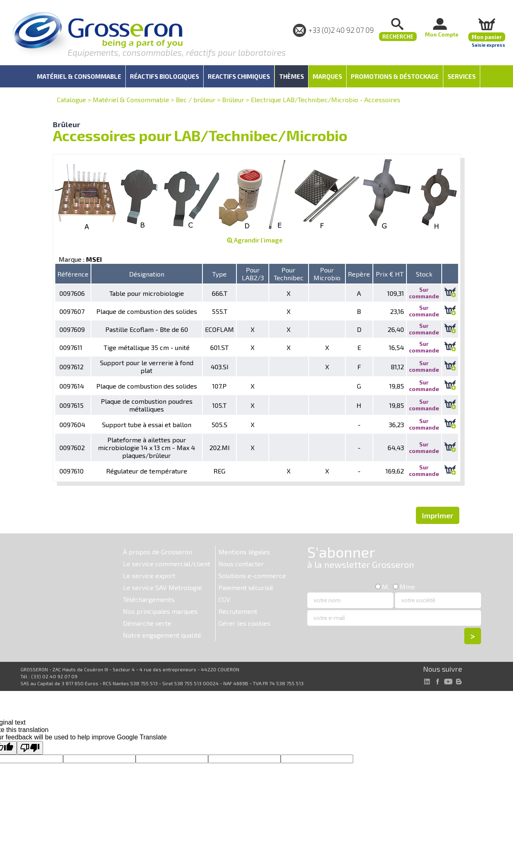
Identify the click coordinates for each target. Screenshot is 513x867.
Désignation (146, 274)
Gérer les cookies (244, 623)
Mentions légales (244, 552)
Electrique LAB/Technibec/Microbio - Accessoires (325, 99)
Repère (359, 274)
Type (219, 274)
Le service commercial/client (166, 563)
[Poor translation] (30, 748)
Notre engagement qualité (162, 635)
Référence (73, 274)
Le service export (149, 575)
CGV (224, 599)
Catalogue (71, 99)
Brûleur (233, 99)
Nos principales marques (160, 611)
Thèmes (291, 76)
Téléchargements (149, 599)
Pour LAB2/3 (253, 273)
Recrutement (237, 611)
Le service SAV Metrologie (162, 587)
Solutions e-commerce (252, 575)
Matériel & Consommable (131, 99)
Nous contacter (241, 563)
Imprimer (437, 515)
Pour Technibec (289, 273)
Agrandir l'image (255, 240)
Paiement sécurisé (245, 587)
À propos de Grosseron (157, 552)
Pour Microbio (326, 273)
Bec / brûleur (196, 99)
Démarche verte (147, 623)
